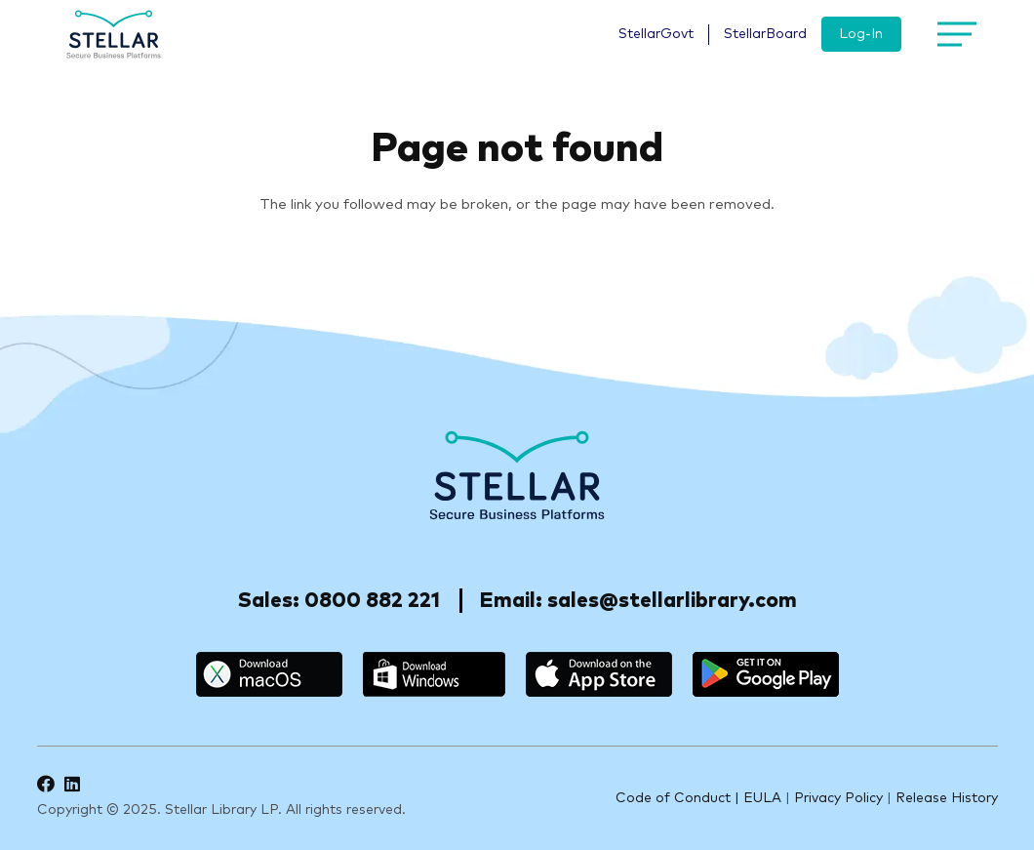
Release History (946, 798)
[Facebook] (46, 783)
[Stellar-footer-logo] (517, 475)
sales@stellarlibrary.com (672, 600)
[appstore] (599, 674)
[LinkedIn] (72, 783)
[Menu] (953, 34)
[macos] (269, 674)
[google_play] (766, 674)
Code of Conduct (673, 798)
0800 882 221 (372, 600)
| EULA (758, 798)
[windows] (434, 674)
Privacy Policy (838, 798)
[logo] (114, 34)
